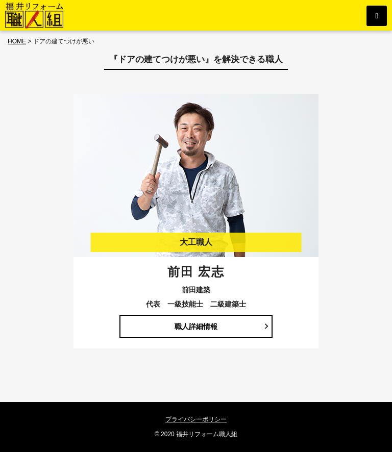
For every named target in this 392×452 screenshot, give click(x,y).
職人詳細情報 (196, 326)
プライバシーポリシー (196, 419)
